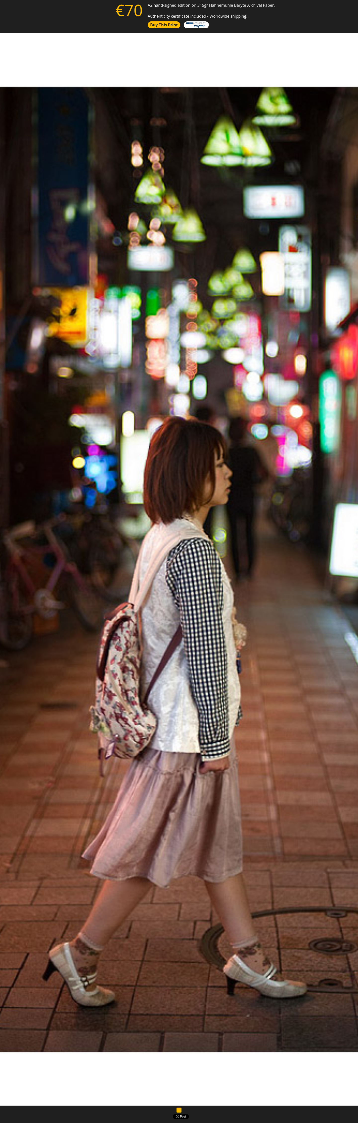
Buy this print (164, 25)
